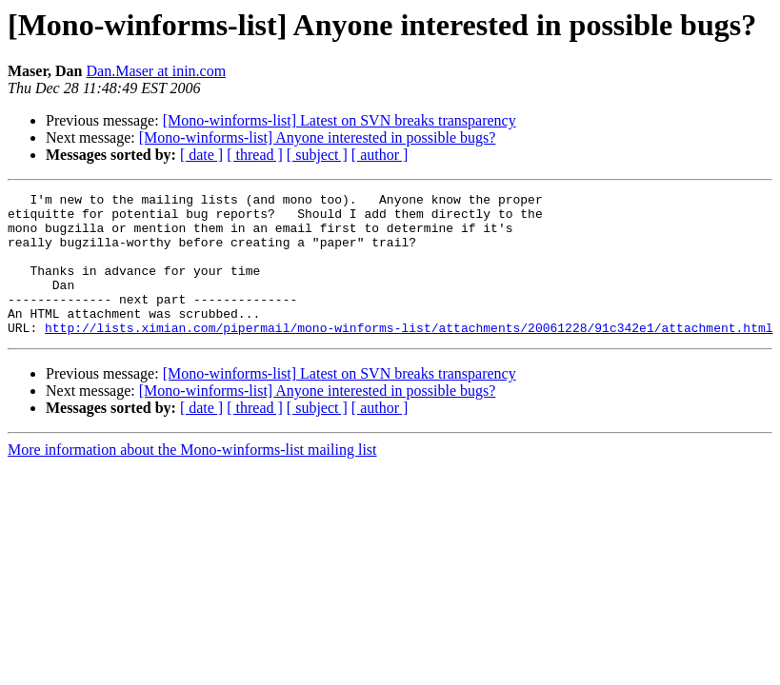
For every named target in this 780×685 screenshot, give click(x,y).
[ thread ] (255, 155)
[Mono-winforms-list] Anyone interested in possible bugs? (317, 137)
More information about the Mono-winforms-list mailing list (192, 478)
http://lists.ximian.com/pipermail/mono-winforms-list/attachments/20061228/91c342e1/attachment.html (408, 355)
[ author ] (380, 155)
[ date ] (201, 155)
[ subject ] (317, 155)
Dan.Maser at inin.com (157, 71)
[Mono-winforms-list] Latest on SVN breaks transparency (339, 120)
